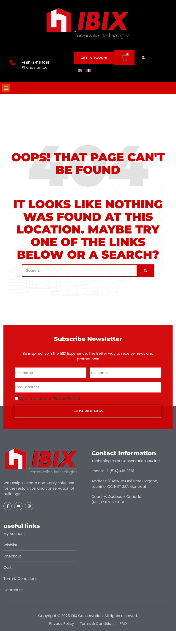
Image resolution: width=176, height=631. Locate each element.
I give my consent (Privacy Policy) (49, 398)
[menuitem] (79, 70)
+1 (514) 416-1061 (35, 62)
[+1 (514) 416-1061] (12, 62)
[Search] (145, 271)
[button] (6, 88)
